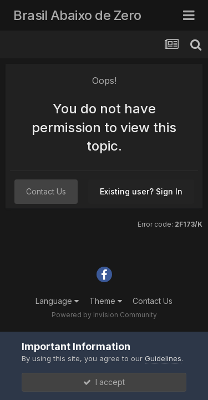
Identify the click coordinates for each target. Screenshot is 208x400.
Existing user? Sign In (141, 191)
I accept (104, 382)
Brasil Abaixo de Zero (77, 15)
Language (57, 301)
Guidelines (163, 358)
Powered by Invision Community (104, 315)
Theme (105, 301)
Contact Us (46, 191)
